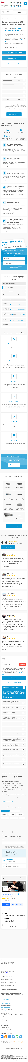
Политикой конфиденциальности (17, 847)
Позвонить (20, 12)
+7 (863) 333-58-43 (16, 2)
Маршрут (6, 904)
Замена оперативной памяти (8, 95)
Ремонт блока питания (7, 80)
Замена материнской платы (8, 87)
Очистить (22, 664)
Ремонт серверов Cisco (7, 979)
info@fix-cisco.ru (5, 1007)
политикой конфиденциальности (16, 267)
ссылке (7, 972)
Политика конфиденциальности (14, 1048)
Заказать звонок (14, 465)
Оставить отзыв (8, 547)
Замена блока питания (7, 91)
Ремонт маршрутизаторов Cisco (9, 982)
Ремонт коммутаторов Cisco (8, 985)
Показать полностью (7, 801)
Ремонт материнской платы (8, 84)
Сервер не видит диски (5, 304)
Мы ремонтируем (6, 12)
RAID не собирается (5, 320)
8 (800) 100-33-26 (5, 1003)
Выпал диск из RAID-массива (6, 309)
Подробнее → (21, 304)
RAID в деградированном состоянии (7, 315)
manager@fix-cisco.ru (6, 1010)
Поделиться (2, 1036)
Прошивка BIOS (6, 99)
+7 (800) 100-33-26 (16, 5)
